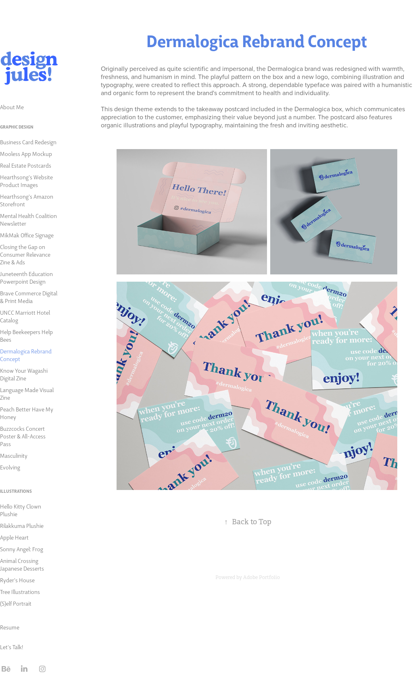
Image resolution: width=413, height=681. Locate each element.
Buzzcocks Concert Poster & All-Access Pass (23, 436)
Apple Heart (14, 537)
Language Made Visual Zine (27, 393)
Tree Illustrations (20, 592)
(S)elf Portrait (15, 603)
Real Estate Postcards (25, 165)
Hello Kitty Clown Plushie (20, 510)
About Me (12, 107)
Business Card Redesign (28, 142)
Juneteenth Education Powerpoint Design (26, 277)
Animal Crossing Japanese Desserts (22, 564)
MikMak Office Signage (27, 235)
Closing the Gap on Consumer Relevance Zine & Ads (25, 254)
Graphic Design (16, 126)
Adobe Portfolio (261, 577)
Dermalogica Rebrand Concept (26, 355)
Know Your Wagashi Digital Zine (24, 374)
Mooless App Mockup (26, 153)
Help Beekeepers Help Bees (26, 335)
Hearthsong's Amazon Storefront (26, 200)
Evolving (10, 467)
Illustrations (16, 491)
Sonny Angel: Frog (21, 549)
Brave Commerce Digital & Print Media (28, 297)
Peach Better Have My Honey (26, 413)
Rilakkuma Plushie (22, 525)
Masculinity (13, 455)
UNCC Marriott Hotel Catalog (25, 316)
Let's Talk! (11, 647)
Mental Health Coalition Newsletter (28, 219)
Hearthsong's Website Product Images (26, 181)
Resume (9, 627)
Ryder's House (17, 580)
